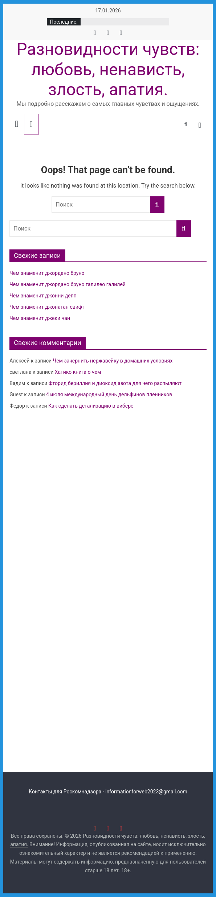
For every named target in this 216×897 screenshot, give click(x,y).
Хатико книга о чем (78, 372)
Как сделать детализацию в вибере (91, 406)
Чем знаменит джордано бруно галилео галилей (67, 284)
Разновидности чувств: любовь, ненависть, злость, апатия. (107, 69)
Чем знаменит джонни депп (43, 296)
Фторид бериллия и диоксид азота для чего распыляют (115, 383)
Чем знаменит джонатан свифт (46, 307)
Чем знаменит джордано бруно (46, 273)
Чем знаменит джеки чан (39, 318)
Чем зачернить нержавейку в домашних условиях (113, 361)
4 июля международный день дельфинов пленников (109, 394)
